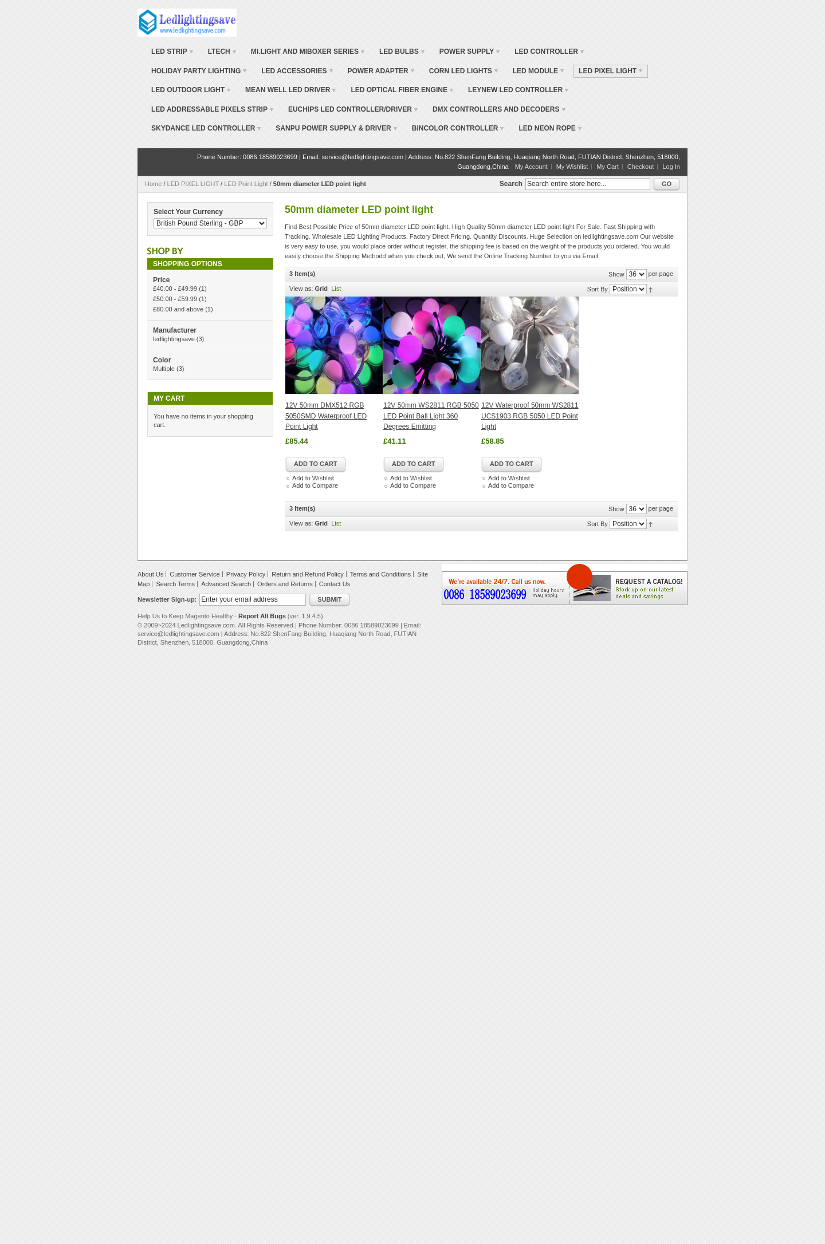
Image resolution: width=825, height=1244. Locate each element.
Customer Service (194, 574)
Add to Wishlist (313, 478)
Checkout (640, 166)
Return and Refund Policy (307, 574)
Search (511, 184)
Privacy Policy (245, 574)
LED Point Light (246, 183)
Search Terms (175, 583)
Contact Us (334, 583)
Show (616, 274)
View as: (301, 288)
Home (153, 183)
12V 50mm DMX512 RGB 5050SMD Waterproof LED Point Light (326, 416)
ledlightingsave (174, 338)
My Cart (607, 166)
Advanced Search (226, 583)
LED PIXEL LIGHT (193, 183)
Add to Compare (315, 485)
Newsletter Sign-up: (167, 599)
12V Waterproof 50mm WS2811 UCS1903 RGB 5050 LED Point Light (530, 416)
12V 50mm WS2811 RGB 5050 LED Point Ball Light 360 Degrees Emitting (431, 416)
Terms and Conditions (380, 574)
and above (178, 309)
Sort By (597, 289)
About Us (150, 574)
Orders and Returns (285, 583)
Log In (671, 166)
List (336, 288)
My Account (531, 166)
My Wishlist (572, 166)
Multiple (164, 368)
